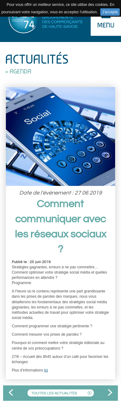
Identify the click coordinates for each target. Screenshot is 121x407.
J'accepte (110, 12)
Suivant (110, 393)
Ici (46, 370)
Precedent (11, 393)
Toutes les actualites (61, 393)
